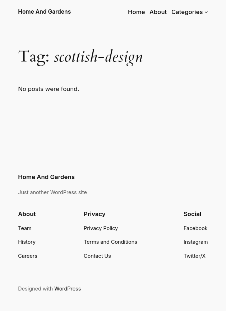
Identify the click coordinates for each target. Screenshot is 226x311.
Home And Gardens (44, 11)
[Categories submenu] (206, 12)
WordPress (67, 288)
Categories (187, 11)
